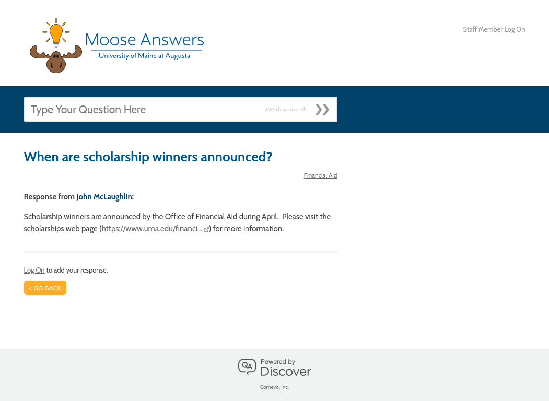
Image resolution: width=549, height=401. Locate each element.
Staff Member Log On (494, 29)
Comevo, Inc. (274, 387)
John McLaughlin (104, 197)
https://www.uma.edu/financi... (155, 228)
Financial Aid (320, 175)
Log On (34, 270)
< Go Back (45, 288)
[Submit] (325, 106)
